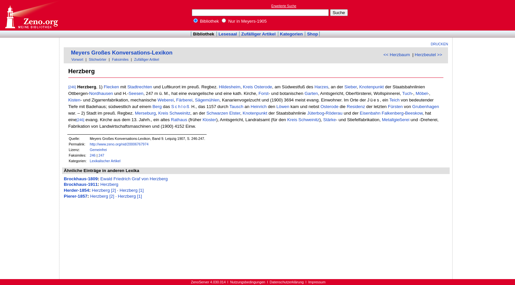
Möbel (421, 93)
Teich (394, 100)
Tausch (236, 106)
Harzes (321, 86)
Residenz (356, 106)
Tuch (407, 93)
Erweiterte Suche (283, 6)
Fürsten (395, 106)
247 (101, 155)
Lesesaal (227, 34)
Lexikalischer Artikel (105, 161)
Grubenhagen (425, 106)
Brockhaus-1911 (81, 184)
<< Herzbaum (396, 54)
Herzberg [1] (132, 190)
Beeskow (413, 113)
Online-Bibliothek (31, 15)
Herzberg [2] (104, 190)
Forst (263, 93)
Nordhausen (101, 93)
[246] (72, 87)
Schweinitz (179, 113)
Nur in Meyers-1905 (244, 21)
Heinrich (259, 106)
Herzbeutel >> (428, 54)
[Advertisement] (484, 15)
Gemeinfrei (98, 150)
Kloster (209, 119)
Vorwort (77, 59)
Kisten (74, 100)
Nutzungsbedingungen (247, 282)
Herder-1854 (76, 190)
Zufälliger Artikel (258, 34)
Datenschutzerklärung (287, 282)
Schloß (180, 106)
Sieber (351, 86)
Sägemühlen (207, 100)
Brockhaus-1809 (81, 178)
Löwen (283, 106)
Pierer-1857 (75, 196)
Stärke (329, 119)
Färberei (184, 100)
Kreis (248, 86)
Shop (312, 34)
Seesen (135, 93)
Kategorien (291, 34)
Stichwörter (97, 59)
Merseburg (145, 113)
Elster (234, 113)
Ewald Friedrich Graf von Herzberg (134, 178)
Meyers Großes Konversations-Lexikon (121, 53)
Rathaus (179, 119)
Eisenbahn (370, 113)
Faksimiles (120, 59)
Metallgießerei (396, 119)
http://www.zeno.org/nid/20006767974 (119, 144)
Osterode (263, 86)
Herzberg (109, 184)
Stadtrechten (139, 86)
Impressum (316, 282)
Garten (311, 93)
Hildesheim (229, 86)
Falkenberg (393, 113)
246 (93, 155)
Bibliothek (206, 21)
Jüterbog (315, 113)
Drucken (439, 44)
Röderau (334, 113)
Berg (157, 106)
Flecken (111, 86)
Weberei (166, 100)
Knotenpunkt (371, 86)
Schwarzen (217, 113)
